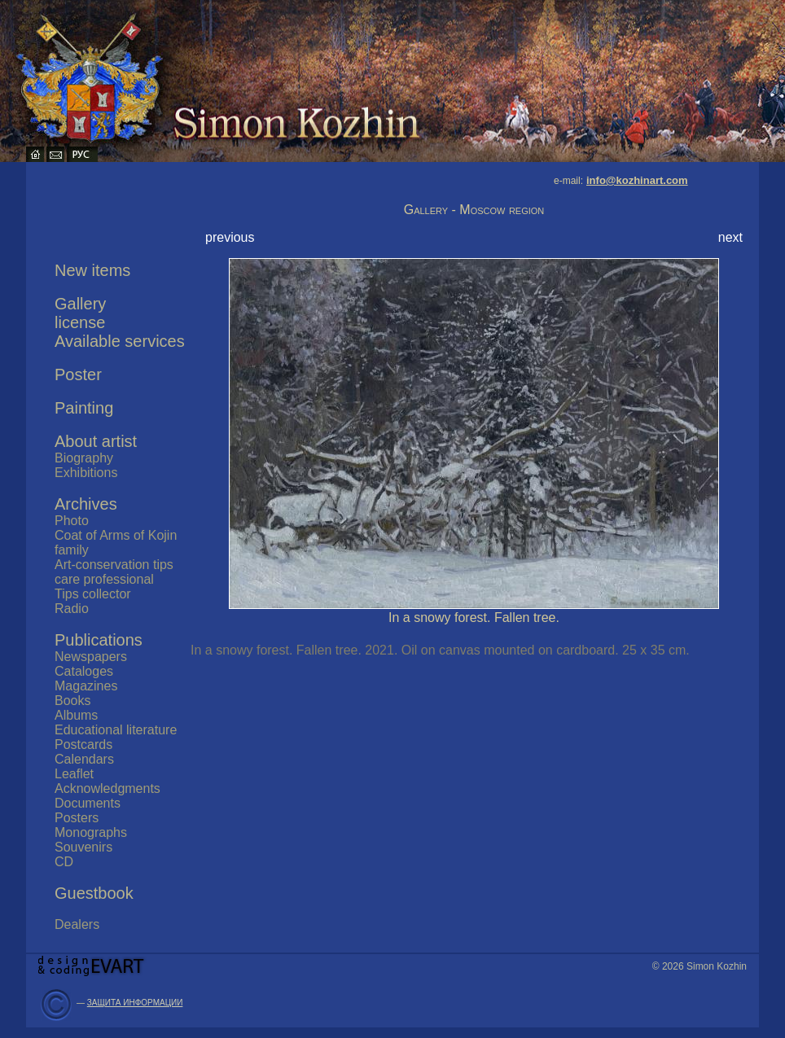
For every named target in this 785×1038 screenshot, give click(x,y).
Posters (77, 818)
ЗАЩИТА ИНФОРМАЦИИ (135, 1002)
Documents (88, 803)
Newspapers (91, 657)
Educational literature (116, 730)
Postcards (83, 744)
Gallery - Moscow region (474, 210)
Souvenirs (83, 847)
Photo (72, 521)
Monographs (91, 832)
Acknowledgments (107, 788)
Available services (120, 341)
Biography (84, 458)
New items (92, 270)
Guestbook (94, 893)
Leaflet (74, 774)
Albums (76, 715)
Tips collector (93, 594)
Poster (78, 374)
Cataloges (84, 671)
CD (64, 862)
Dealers (77, 924)
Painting (84, 408)
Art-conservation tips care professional (114, 572)
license (80, 322)
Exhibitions (86, 473)
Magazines (86, 686)
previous (229, 237)
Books (72, 700)
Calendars (84, 759)
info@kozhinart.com (637, 180)
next (730, 237)
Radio (72, 608)
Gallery (80, 304)
